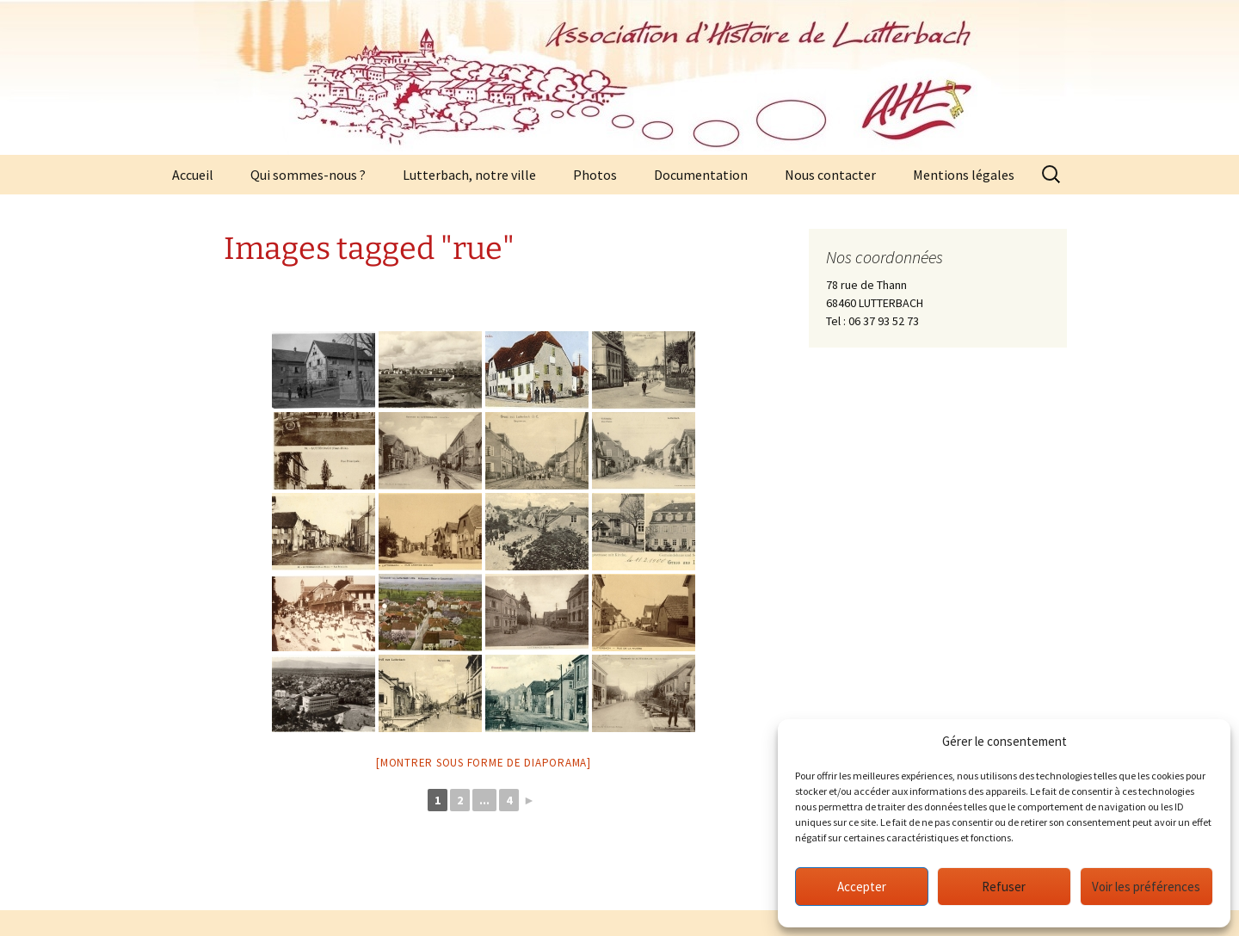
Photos (595, 174)
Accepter (861, 886)
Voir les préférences (1146, 886)
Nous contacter (830, 174)
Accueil (192, 174)
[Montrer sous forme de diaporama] (483, 762)
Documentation (701, 174)
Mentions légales (963, 174)
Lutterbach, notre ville (469, 174)
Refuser (1004, 886)
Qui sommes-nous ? (308, 174)
